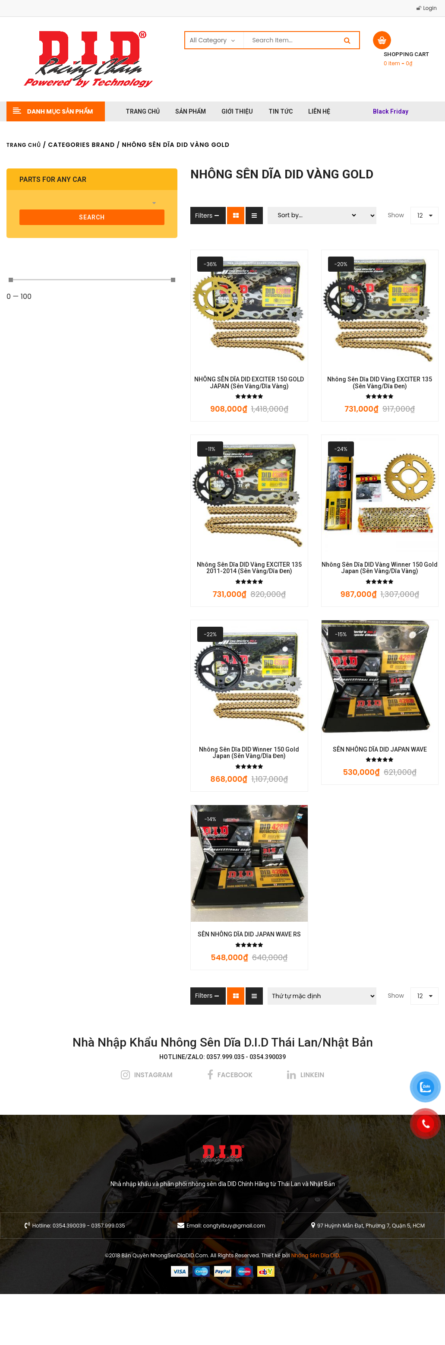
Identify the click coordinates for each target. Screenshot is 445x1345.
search (56, 217)
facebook (235, 1125)
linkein (312, 1125)
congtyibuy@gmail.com (234, 1276)
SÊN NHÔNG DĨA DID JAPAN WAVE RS (194, 985)
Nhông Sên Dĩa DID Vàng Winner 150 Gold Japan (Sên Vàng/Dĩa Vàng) (361, 593)
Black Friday (390, 111)
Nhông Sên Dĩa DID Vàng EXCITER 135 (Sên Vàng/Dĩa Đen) (361, 395)
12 (420, 215)
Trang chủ (23, 145)
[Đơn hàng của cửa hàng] (285, 1047)
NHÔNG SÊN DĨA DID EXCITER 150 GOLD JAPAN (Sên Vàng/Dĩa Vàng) (195, 395)
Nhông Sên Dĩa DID (315, 1306)
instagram (153, 1125)
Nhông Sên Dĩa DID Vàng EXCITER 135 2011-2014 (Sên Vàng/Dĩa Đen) (195, 593)
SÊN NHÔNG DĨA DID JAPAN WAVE (362, 788)
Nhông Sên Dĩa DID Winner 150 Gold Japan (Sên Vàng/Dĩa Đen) (195, 791)
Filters (131, 215)
